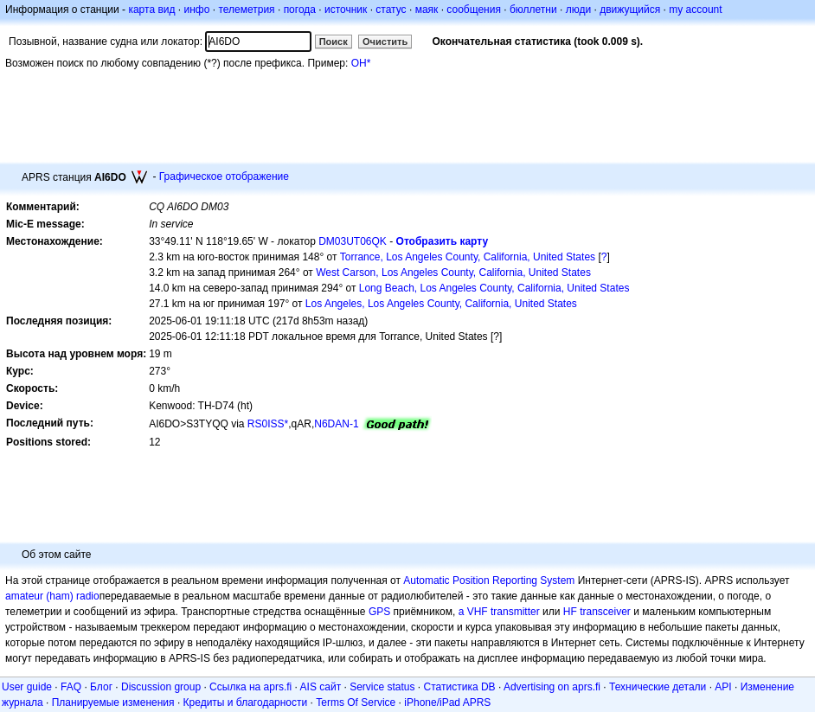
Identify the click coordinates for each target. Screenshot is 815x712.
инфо (196, 9)
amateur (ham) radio (52, 596)
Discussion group (161, 687)
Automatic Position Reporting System (488, 580)
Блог (101, 687)
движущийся (630, 9)
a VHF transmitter (499, 612)
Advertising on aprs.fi (552, 687)
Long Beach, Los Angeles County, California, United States (494, 288)
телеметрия (246, 9)
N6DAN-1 (336, 424)
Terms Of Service (355, 702)
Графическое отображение (224, 176)
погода (300, 9)
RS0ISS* (267, 424)
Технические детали (657, 687)
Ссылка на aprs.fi (250, 687)
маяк (427, 9)
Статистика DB (460, 687)
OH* (361, 63)
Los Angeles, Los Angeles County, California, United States (441, 304)
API (723, 687)
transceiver (605, 612)
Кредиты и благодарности (245, 702)
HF (570, 612)
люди (578, 9)
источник (345, 9)
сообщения (473, 9)
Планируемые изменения (113, 702)
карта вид (151, 9)
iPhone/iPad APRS (447, 702)
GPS (379, 612)
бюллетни (533, 9)
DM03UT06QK (352, 241)
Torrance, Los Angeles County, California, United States (467, 257)
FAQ (71, 687)
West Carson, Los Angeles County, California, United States (453, 272)
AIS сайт (321, 687)
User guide (27, 687)
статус (390, 9)
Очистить (385, 41)
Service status (382, 687)
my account (695, 9)
